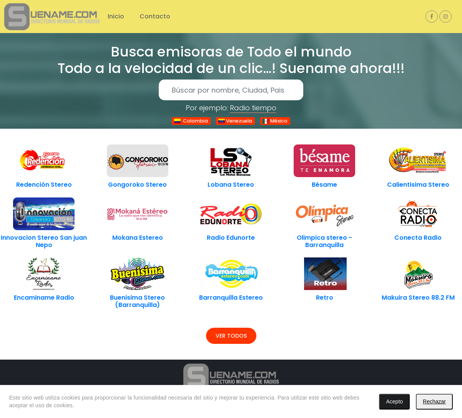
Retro (324, 297)
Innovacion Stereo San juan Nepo (44, 241)
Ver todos (231, 336)
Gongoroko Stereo (137, 184)
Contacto (155, 16)
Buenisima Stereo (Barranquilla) (137, 301)
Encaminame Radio (44, 297)
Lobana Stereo (231, 184)
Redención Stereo (44, 184)
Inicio (116, 16)
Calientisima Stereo (418, 184)
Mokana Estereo (137, 237)
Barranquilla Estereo (231, 297)
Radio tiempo (253, 108)
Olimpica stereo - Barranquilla (324, 241)
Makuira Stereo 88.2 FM (418, 297)
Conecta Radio (418, 237)
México (275, 121)
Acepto (394, 401)
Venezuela (235, 121)
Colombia (191, 121)
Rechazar (434, 401)
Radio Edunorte (231, 237)
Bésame (324, 184)
